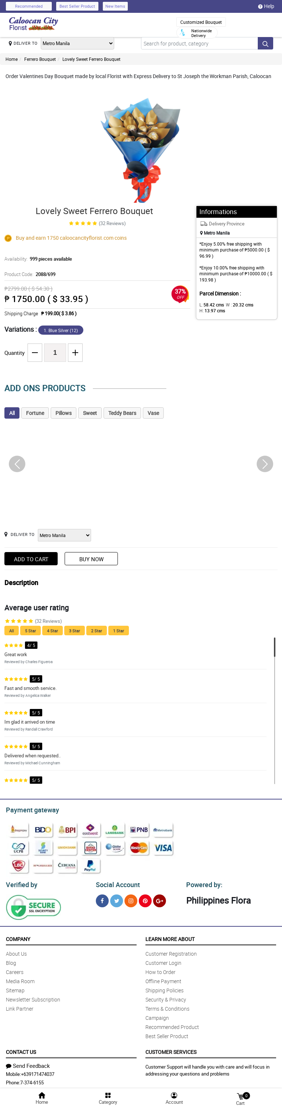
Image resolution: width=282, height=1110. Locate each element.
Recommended (29, 6)
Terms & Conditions (167, 1006)
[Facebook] (102, 898)
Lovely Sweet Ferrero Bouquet (91, 59)
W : (235, 305)
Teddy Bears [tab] (122, 412)
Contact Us (21, 1049)
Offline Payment (163, 978)
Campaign (157, 1015)
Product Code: (29, 274)
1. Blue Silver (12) (61, 330)
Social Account (116, 882)
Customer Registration (171, 951)
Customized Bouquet (201, 22)
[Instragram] (130, 898)
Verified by (20, 882)
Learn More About (170, 936)
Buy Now (91, 559)
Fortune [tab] (35, 412)
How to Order (160, 969)
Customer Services (170, 1049)
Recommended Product (172, 1024)
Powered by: (202, 882)
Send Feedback (28, 1063)
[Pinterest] (145, 898)
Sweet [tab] (90, 412)
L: (210, 305)
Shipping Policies (164, 988)
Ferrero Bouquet (40, 59)
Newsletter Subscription (33, 997)
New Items (115, 6)
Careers (15, 969)
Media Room (20, 978)
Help (266, 6)
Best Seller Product (77, 6)
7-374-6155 (32, 1080)
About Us (16, 951)
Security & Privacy (165, 997)
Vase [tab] (153, 412)
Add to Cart (31, 559)
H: (211, 310)
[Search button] (265, 43)
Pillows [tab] (63, 412)
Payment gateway (29, 809)
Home (12, 59)
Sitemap (15, 988)
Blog (11, 960)
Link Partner (19, 1006)
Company (18, 936)
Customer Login (163, 960)
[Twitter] (116, 898)
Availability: (36, 259)
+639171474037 (37, 1072)
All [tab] (12, 412)
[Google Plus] (159, 898)
